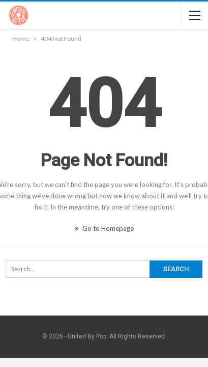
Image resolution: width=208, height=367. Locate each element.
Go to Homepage (104, 228)
